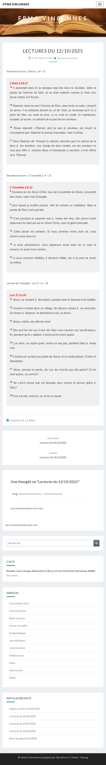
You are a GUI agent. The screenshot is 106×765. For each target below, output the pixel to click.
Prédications (16, 655)
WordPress (62, 757)
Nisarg (84, 757)
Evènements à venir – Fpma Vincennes (40, 493)
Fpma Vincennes (16, 4)
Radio (12, 677)
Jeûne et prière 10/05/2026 (24, 708)
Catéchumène (17, 648)
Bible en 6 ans (17, 618)
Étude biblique (17, 633)
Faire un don (16, 670)
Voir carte (12, 575)
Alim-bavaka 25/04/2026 (23, 738)
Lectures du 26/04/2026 (22, 731)
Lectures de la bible (22, 420)
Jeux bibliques (17, 640)
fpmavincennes (67, 58)
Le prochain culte (19, 603)
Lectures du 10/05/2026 (22, 716)
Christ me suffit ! (18, 625)
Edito (12, 663)
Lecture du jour (17, 610)
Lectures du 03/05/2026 (22, 723)
